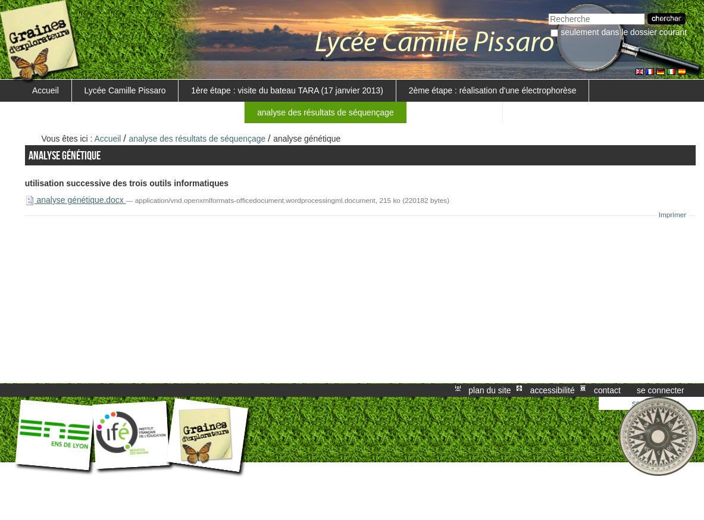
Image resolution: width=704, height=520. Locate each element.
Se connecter (660, 390)
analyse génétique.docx (75, 200)
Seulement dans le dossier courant (624, 32)
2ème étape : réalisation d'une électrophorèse (493, 90)
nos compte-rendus (454, 112)
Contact (607, 390)
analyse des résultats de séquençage (325, 112)
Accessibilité (552, 390)
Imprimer (673, 215)
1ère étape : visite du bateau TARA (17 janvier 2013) (287, 90)
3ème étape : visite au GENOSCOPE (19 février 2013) (131, 112)
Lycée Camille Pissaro (125, 90)
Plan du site (489, 390)
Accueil (45, 90)
